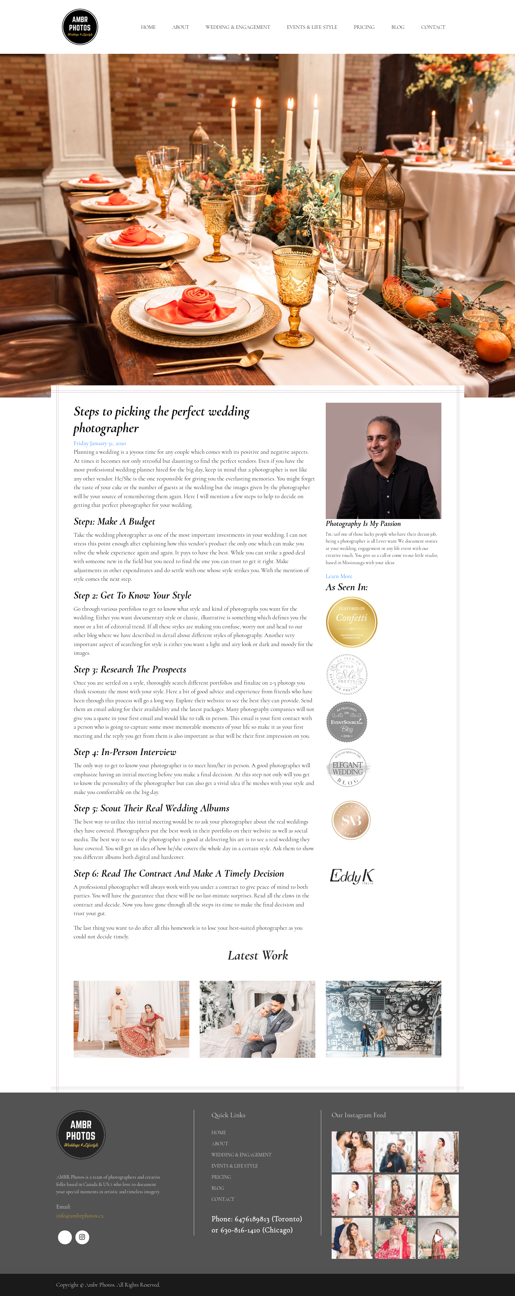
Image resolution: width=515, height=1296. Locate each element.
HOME (148, 27)
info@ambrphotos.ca (79, 1215)
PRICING (364, 27)
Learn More (339, 576)
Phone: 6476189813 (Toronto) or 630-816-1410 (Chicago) (256, 1225)
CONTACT (433, 27)
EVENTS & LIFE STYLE (312, 27)
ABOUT (180, 27)
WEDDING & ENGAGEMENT (238, 27)
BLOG (398, 27)
